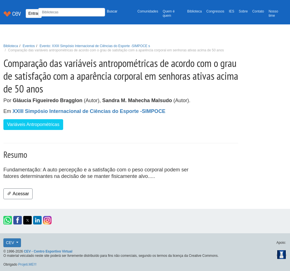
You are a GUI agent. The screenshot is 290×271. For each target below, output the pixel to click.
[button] (7, 220)
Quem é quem (168, 13)
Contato (258, 11)
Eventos (29, 46)
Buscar (112, 11)
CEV (10, 242)
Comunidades (147, 11)
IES (231, 11)
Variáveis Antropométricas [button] (33, 124)
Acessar (18, 193)
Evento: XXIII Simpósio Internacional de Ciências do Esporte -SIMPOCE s (95, 46)
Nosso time (273, 13)
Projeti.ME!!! (27, 264)
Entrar (33, 13)
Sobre (243, 11)
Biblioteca (194, 11)
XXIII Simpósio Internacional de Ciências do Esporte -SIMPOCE (88, 111)
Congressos (215, 11)
